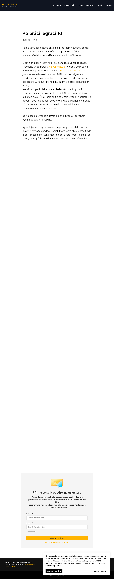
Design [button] (56, 5)
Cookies (7, 566)
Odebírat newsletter (57, 538)
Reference (90, 5)
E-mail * (29, 514)
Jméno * (29, 523)
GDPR (14, 566)
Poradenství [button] (69, 5)
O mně (100, 5)
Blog (81, 5)
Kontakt (109, 5)
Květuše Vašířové (29, 564)
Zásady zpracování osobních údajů (57, 542)
